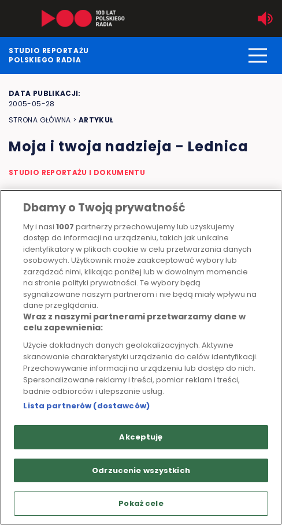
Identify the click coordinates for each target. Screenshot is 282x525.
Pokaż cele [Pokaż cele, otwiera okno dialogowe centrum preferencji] (140, 503)
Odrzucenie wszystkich (141, 470)
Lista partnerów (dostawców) (86, 405)
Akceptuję (140, 436)
